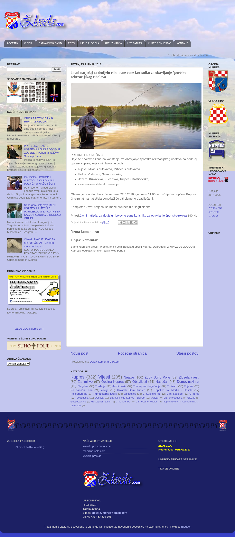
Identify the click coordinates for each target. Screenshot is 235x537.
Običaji (155, 397)
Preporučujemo (170, 401)
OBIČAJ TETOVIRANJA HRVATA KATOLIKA (38, 120)
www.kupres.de (92, 455)
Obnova (99, 397)
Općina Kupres (112, 381)
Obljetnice (130, 393)
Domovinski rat (188, 381)
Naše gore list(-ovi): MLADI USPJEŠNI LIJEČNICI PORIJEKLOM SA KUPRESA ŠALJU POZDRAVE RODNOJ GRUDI (42, 211)
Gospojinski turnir (101, 401)
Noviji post (79, 353)
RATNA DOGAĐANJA (51, 43)
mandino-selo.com (94, 451)
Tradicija (100, 386)
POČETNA (13, 43)
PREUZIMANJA (113, 43)
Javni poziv (119, 386)
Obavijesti (139, 381)
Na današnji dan (81, 390)
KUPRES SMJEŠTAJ (159, 43)
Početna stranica (132, 353)
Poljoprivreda (78, 393)
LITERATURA (134, 43)
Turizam (172, 386)
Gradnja (194, 393)
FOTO (71, 43)
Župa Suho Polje (157, 377)
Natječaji (162, 381)
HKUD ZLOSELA (89, 43)
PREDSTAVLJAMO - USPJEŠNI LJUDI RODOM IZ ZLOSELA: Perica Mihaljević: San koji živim (42, 151)
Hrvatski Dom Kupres (131, 390)
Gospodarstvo (78, 401)
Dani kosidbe (175, 393)
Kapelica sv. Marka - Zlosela (173, 390)
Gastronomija (189, 401)
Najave (129, 377)
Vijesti (104, 377)
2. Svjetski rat (151, 393)
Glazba (191, 397)
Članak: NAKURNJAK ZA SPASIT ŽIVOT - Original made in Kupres (39, 242)
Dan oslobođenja (172, 397)
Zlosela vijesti (189, 377)
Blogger (186, 526)
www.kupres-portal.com (97, 446)
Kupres (77, 377)
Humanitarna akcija (105, 393)
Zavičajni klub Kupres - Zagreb (127, 397)
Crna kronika (123, 401)
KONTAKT (182, 43)
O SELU (28, 43)
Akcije (105, 390)
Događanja (82, 397)
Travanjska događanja (146, 386)
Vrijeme (188, 386)
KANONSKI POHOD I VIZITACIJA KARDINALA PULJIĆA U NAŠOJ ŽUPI (39, 180)
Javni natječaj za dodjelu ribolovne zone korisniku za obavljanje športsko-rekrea (133, 215)
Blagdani (82, 386)
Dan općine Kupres (147, 401)
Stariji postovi (187, 353)
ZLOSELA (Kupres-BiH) (29, 328)
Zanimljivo (85, 381)
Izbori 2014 (75, 405)
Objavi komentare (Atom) (105, 361)
